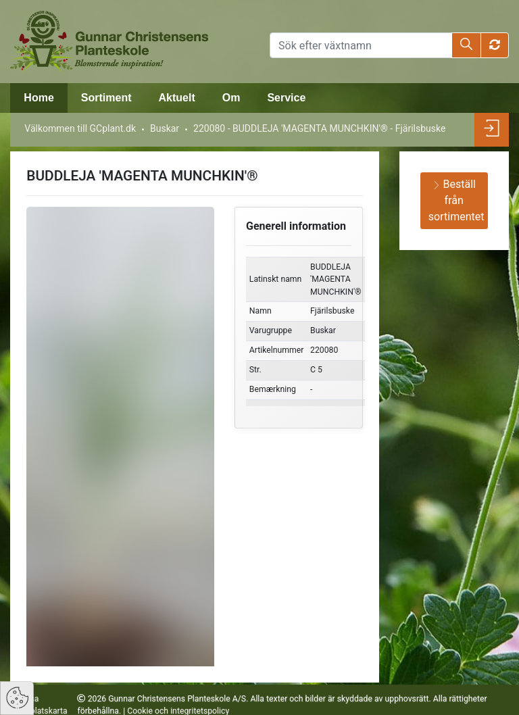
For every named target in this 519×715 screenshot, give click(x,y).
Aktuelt (176, 97)
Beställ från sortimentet (456, 200)
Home (38, 97)
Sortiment (106, 97)
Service (286, 97)
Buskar (164, 128)
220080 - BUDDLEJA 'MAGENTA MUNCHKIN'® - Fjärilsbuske (319, 128)
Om (231, 97)
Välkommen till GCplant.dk (80, 128)
